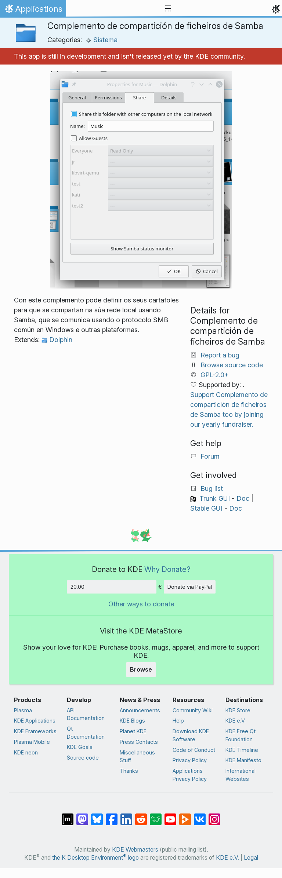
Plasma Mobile (32, 742)
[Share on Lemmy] (156, 815)
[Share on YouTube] (170, 815)
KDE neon (26, 752)
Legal (251, 857)
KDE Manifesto (243, 760)
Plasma (23, 710)
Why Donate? (167, 569)
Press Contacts (139, 742)
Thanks (129, 771)
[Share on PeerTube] (185, 815)
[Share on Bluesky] (97, 815)
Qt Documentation (86, 732)
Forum (210, 456)
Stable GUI (206, 508)
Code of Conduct (194, 750)
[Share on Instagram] (214, 815)
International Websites (240, 775)
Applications (32, 11)
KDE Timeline (241, 750)
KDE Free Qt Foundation (240, 735)
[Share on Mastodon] (82, 815)
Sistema (102, 40)
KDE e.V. (235, 720)
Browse (141, 669)
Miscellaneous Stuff (137, 756)
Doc (242, 498)
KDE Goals (80, 747)
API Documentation (86, 714)
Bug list (211, 488)
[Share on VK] (200, 815)
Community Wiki (193, 710)
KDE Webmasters (135, 849)
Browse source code (231, 365)
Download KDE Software (191, 735)
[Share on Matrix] (67, 815)
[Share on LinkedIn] (126, 815)
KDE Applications (34, 720)
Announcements (140, 710)
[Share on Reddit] (141, 815)
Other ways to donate (141, 604)
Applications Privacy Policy (190, 775)
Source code (83, 757)
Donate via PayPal (189, 587)
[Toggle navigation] (168, 9)
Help (178, 720)
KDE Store (237, 710)
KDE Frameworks (35, 731)
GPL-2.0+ (214, 375)
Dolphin (56, 340)
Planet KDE (133, 731)
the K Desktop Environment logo (95, 857)
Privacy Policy (190, 760)
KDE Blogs (132, 720)
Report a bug (219, 355)
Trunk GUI (214, 498)
